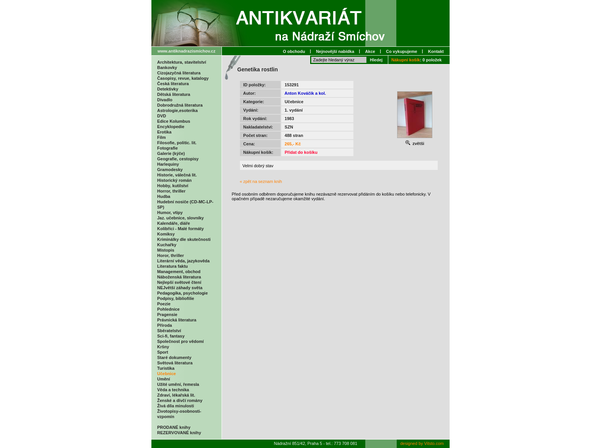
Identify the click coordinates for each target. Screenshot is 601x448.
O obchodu (294, 51)
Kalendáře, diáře (173, 223)
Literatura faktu (172, 266)
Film (161, 137)
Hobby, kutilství (172, 185)
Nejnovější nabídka (335, 51)
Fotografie (167, 148)
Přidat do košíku (301, 152)
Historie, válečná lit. (177, 175)
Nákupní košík (405, 60)
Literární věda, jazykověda (183, 261)
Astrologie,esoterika (177, 110)
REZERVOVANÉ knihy (179, 432)
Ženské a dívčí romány (179, 400)
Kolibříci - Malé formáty (180, 228)
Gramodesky (170, 169)
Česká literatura (173, 83)
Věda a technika (173, 389)
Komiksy (166, 234)
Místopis (165, 250)
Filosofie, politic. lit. (177, 142)
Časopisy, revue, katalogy (183, 78)
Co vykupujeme (401, 51)
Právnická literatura (176, 320)
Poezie (164, 303)
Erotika (164, 132)
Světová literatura (174, 363)
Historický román (174, 180)
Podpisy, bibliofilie (175, 298)
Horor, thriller (170, 255)
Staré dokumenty (174, 357)
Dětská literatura (173, 94)
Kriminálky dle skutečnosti (183, 239)
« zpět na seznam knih (261, 181)
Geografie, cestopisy (178, 158)
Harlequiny (168, 164)
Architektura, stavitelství (181, 62)
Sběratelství (169, 330)
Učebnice (166, 373)
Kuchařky (166, 244)
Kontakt (436, 51)
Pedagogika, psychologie (182, 293)
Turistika (165, 368)
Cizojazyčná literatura (178, 73)
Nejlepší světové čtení (179, 282)
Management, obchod (178, 271)
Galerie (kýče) (171, 153)
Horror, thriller (171, 191)
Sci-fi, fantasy (171, 336)
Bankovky (167, 67)
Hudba (163, 196)
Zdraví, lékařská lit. (176, 395)
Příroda (164, 325)
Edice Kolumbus (173, 121)
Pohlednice (168, 309)
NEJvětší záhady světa (179, 287)
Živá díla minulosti (175, 406)
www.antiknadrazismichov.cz (186, 51)
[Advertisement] (339, 216)
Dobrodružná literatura (180, 105)
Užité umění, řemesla (178, 384)
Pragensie (167, 314)
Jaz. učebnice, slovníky (180, 218)
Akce (370, 51)
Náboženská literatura (179, 277)
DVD (161, 116)
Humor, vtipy (170, 212)
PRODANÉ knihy (173, 427)
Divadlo (164, 99)
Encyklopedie (170, 126)
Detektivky (167, 89)
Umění (163, 379)
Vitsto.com (434, 443)
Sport (162, 352)
